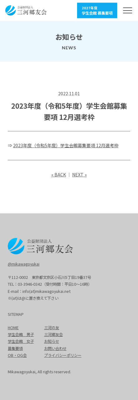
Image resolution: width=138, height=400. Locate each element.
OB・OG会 (17, 355)
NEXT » (79, 174)
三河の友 (51, 327)
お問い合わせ (55, 348)
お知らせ (51, 341)
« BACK (58, 174)
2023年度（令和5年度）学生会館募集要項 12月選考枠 (65, 145)
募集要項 (15, 348)
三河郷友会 (53, 334)
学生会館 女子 (21, 341)
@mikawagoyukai (23, 264)
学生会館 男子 (21, 334)
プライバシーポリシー (62, 355)
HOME (13, 327)
